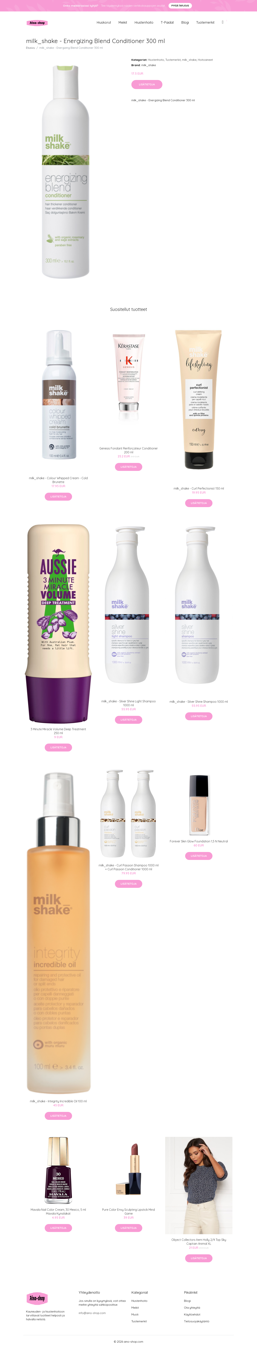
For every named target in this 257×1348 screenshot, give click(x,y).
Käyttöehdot (192, 1314)
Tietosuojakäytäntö (196, 1321)
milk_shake (189, 60)
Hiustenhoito (144, 22)
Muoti (134, 1314)
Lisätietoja (147, 84)
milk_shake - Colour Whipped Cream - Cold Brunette (58, 480)
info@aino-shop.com (92, 1313)
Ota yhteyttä (192, 1307)
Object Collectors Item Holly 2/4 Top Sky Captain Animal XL (198, 1241)
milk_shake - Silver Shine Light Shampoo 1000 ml (128, 703)
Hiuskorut (104, 22)
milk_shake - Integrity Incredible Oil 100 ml (58, 1101)
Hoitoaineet (205, 60)
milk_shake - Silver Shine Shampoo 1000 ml (199, 701)
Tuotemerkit (205, 22)
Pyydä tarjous (180, 5)
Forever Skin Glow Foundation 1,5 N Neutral (199, 841)
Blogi (185, 22)
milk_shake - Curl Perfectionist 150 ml (199, 488)
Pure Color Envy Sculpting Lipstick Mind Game (128, 1211)
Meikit (122, 22)
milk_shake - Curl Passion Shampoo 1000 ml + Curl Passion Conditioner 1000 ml (129, 867)
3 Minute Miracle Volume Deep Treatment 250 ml (58, 731)
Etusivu (30, 48)
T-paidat (167, 22)
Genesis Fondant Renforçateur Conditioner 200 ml (128, 450)
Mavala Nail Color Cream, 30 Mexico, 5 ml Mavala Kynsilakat (58, 1211)
